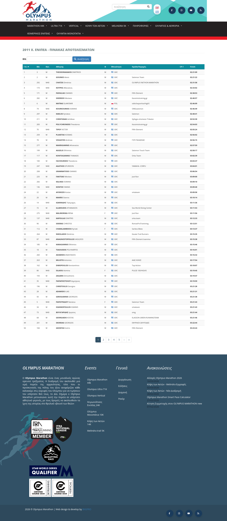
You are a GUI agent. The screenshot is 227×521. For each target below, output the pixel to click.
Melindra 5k (120, 26)
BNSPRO (86, 509)
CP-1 (182, 66)
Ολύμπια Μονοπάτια (69, 34)
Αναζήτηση (81, 59)
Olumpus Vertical (96, 395)
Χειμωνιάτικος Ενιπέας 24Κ (94, 403)
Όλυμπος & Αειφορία (168, 26)
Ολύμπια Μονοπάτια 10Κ (95, 413)
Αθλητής (59, 66)
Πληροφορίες (141, 26)
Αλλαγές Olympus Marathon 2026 (164, 377)
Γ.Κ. (26, 66)
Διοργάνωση (124, 379)
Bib (24, 59)
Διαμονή (122, 392)
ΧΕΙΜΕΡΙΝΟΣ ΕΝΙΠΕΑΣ (39, 34)
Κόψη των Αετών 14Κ (96, 423)
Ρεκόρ (121, 398)
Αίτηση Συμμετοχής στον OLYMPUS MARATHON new (174, 403)
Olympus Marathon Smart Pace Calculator (169, 397)
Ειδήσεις (122, 385)
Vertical (74, 26)
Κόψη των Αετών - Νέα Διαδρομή (164, 390)
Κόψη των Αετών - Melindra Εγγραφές (166, 384)
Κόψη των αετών (95, 26)
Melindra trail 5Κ (95, 430)
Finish (192, 66)
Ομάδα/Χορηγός (139, 66)
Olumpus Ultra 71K (97, 389)
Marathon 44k (36, 26)
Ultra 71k (57, 26)
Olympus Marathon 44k (97, 381)
